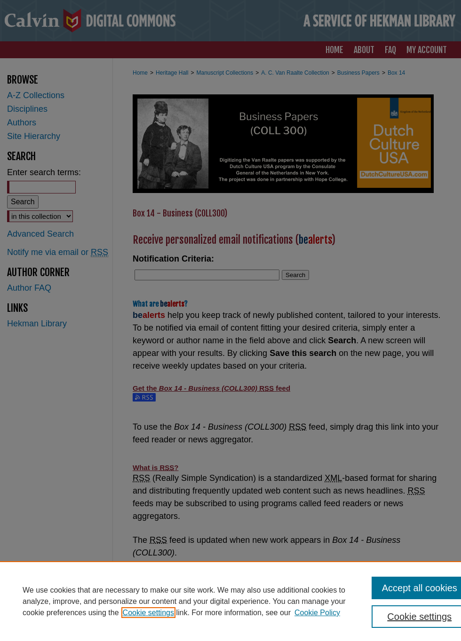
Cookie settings (148, 613)
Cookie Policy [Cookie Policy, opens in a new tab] (317, 613)
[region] (230, 601)
